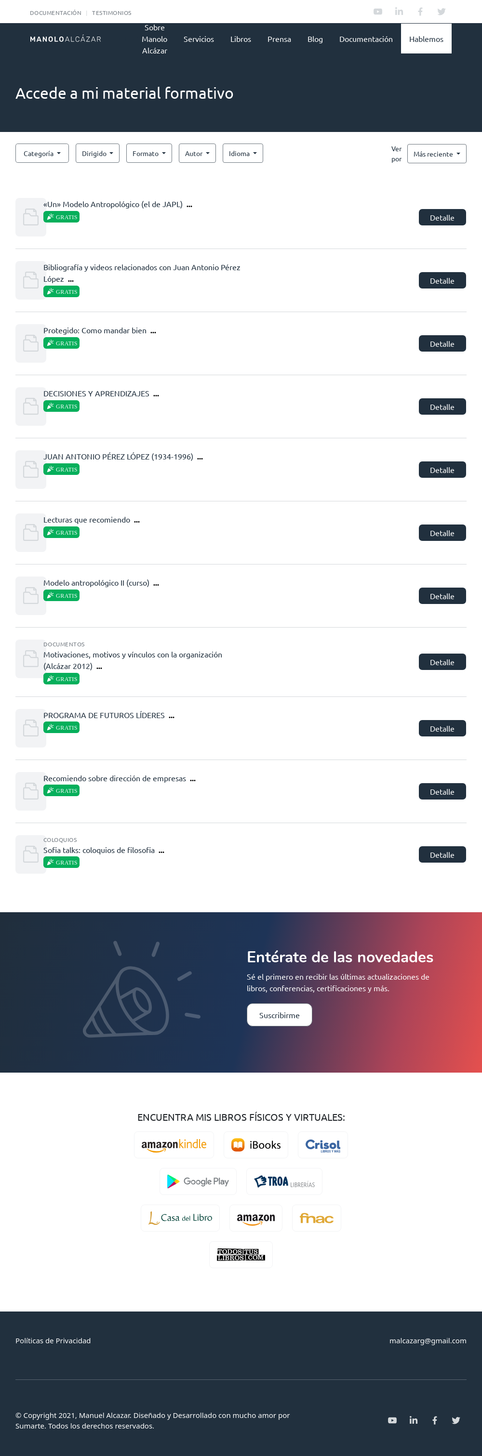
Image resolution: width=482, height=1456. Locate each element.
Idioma (240, 153)
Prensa (279, 38)
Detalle (442, 217)
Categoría (39, 153)
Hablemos (426, 38)
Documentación (55, 12)
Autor (194, 153)
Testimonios (111, 12)
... (189, 204)
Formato (146, 153)
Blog (315, 38)
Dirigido (95, 153)
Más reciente (434, 153)
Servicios (199, 38)
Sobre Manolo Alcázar (154, 38)
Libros (240, 38)
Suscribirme (279, 1015)
